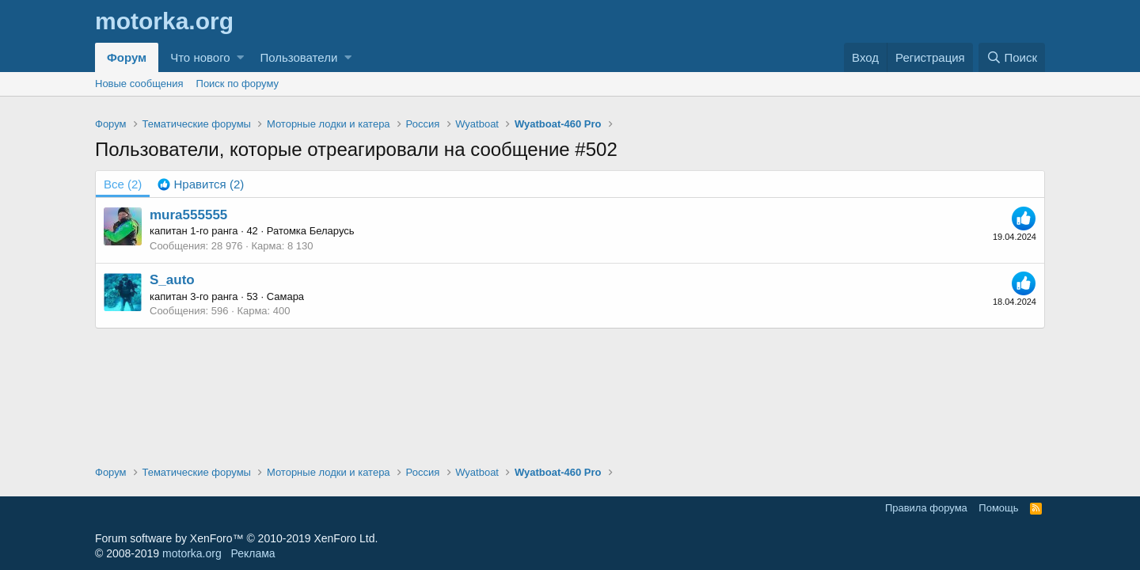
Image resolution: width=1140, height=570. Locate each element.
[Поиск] (1011, 57)
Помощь (998, 508)
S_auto (172, 279)
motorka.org (192, 553)
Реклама (252, 553)
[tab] (201, 184)
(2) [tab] (123, 184)
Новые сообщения (139, 83)
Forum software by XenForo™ (236, 538)
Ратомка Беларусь (311, 231)
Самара (285, 296)
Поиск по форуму (237, 83)
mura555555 (188, 214)
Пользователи (298, 57)
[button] (240, 57)
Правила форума (926, 508)
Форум (126, 57)
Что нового (200, 57)
